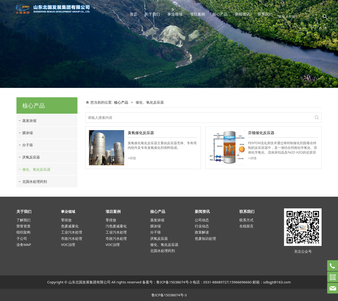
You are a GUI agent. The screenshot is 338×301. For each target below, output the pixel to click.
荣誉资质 (23, 226)
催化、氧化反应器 (36, 169)
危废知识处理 (205, 238)
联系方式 (246, 220)
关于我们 (152, 14)
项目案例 (197, 14)
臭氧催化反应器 (141, 132)
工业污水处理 (71, 232)
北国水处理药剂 (34, 181)
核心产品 (219, 14)
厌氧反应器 (31, 157)
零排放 (66, 220)
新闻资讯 (242, 14)
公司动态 (202, 220)
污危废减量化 (116, 226)
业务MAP (23, 244)
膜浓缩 (27, 132)
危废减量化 (70, 226)
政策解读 (202, 232)
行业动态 (202, 226)
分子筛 (27, 145)
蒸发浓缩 (29, 120)
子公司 (21, 238)
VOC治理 (68, 244)
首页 (133, 14)
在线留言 (246, 226)
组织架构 (23, 232)
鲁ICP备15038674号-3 (174, 282)
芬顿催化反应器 (261, 132)
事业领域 (174, 14)
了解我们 (23, 220)
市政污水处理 (71, 238)
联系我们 (265, 14)
